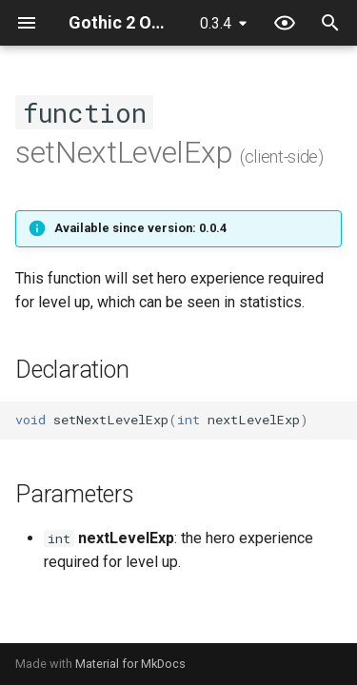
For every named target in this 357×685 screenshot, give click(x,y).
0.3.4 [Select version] (215, 23)
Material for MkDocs (130, 663)
